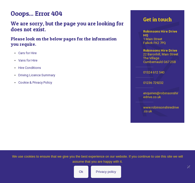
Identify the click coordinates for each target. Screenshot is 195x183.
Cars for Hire (27, 53)
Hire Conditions (29, 68)
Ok (81, 172)
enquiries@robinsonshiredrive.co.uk (160, 95)
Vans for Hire (27, 60)
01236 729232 (153, 83)
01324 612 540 (153, 72)
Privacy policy (106, 172)
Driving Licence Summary (36, 75)
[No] (188, 166)
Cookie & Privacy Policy (35, 82)
